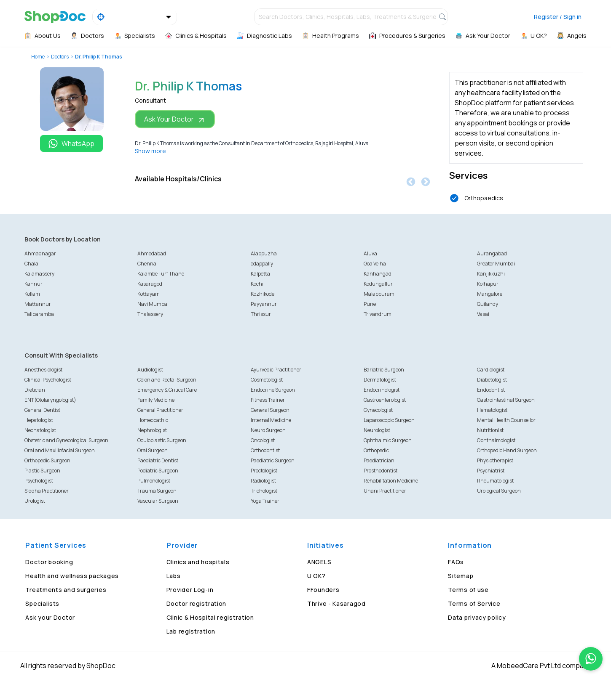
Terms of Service (474, 603)
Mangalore (489, 293)
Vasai (483, 314)
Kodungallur (378, 283)
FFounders (323, 590)
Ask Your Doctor (175, 119)
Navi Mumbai (153, 304)
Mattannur (37, 304)
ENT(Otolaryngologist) (50, 399)
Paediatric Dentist (157, 460)
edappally (262, 263)
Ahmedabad (151, 253)
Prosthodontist (380, 470)
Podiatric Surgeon (157, 470)
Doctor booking (49, 562)
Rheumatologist (495, 480)
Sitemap (460, 576)
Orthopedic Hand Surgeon (507, 450)
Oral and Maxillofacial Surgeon (59, 450)
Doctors (60, 56)
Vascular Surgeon (157, 500)
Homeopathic (152, 420)
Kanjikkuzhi (491, 273)
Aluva (370, 253)
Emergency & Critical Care (167, 389)
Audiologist (150, 369)
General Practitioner (160, 410)
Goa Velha (375, 263)
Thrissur (261, 314)
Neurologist (377, 430)
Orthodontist (265, 450)
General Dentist (42, 410)
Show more (150, 151)
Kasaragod (149, 283)
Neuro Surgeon (268, 430)
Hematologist (492, 410)
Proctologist (264, 470)
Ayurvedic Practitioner (276, 369)
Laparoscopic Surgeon (389, 420)
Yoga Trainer (265, 500)
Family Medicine (155, 399)
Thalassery (150, 314)
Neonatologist (40, 430)
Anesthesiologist (43, 369)
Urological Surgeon (499, 490)
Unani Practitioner (385, 490)
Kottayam (148, 293)
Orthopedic (376, 450)
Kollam (32, 293)
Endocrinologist (381, 389)
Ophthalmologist (496, 440)
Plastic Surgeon (42, 470)
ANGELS (319, 562)
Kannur (33, 283)
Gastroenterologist (385, 399)
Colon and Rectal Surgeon (166, 379)
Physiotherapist (495, 460)
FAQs (456, 562)
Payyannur (264, 304)
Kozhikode (262, 293)
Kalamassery (39, 273)
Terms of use (468, 590)
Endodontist (491, 389)
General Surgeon (270, 410)
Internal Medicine (271, 420)
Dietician (34, 389)
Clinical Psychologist (47, 379)
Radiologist (263, 480)
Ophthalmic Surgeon (388, 440)
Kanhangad (377, 273)
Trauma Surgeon (157, 490)
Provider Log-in (190, 590)
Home (38, 56)
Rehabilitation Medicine (391, 480)
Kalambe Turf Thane (160, 273)
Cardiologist (490, 369)
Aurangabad (492, 253)
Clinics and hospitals (198, 562)
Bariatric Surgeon (384, 369)
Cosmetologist (267, 379)
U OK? (316, 576)
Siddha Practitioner (46, 490)
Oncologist (263, 440)
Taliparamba (39, 314)
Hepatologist (38, 420)
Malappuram (379, 293)
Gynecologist (378, 410)
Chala (31, 263)
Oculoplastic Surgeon (161, 440)
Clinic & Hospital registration (210, 617)
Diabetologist (492, 379)
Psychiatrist (490, 470)
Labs (173, 576)
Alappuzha (264, 253)
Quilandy (487, 304)
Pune (370, 304)
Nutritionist (490, 430)
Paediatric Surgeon (273, 460)
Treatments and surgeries (65, 590)
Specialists (42, 603)
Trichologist (264, 490)
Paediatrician (379, 460)
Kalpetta (260, 273)
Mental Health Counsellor (506, 420)
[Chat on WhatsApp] (591, 659)
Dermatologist (380, 379)
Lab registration (190, 631)
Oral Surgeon (152, 450)
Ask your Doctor (50, 617)
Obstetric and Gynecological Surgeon (66, 440)
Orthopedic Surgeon (47, 460)
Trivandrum (377, 314)
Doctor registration (196, 603)
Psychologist (38, 480)
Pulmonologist (153, 480)
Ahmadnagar (40, 253)
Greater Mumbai (496, 263)
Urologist (34, 500)
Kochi (257, 283)
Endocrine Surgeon (273, 389)
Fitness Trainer (268, 399)
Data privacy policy (477, 617)
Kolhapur (487, 283)
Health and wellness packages (72, 576)
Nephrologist (152, 430)
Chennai (147, 263)
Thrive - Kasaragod (336, 603)
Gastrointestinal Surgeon (506, 399)
